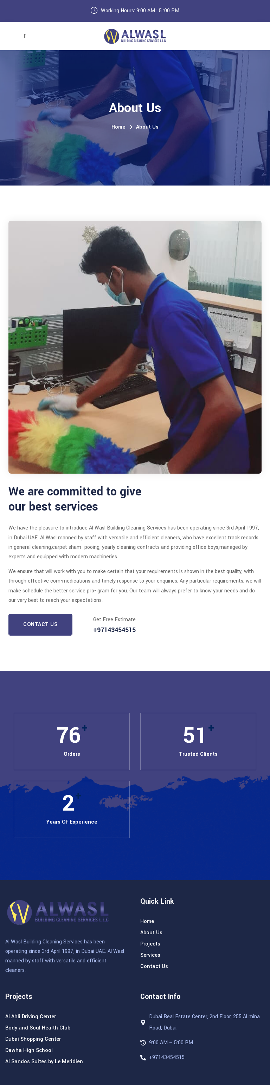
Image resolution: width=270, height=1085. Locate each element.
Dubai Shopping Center (33, 1039)
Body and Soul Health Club (37, 1028)
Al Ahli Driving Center (30, 1016)
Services (150, 955)
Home (118, 127)
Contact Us (40, 624)
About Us (147, 127)
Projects (150, 944)
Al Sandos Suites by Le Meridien (44, 1061)
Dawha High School (29, 1050)
